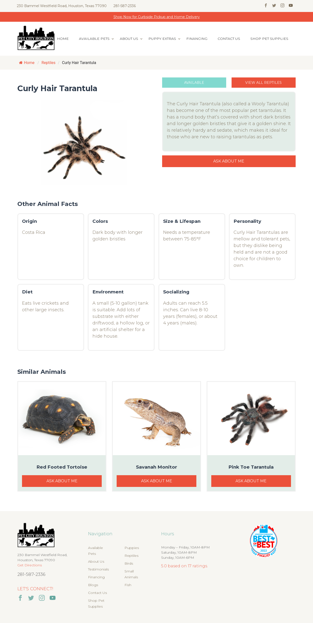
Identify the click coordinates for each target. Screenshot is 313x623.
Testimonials (98, 569)
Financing (196, 38)
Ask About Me (228, 161)
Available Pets (94, 38)
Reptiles (131, 555)
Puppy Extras (162, 38)
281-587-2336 (124, 6)
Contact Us (229, 38)
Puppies (131, 548)
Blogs (93, 585)
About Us (129, 38)
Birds (128, 563)
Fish (127, 585)
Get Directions (29, 565)
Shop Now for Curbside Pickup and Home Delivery (156, 17)
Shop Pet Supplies (269, 38)
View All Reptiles (263, 82)
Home (63, 38)
